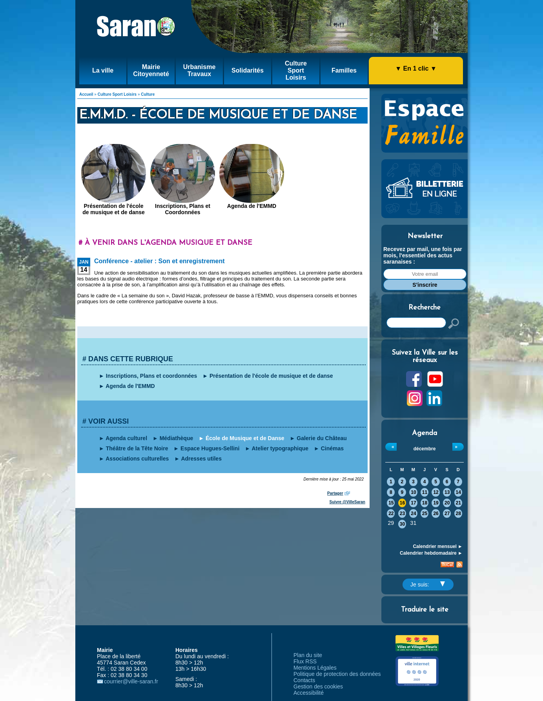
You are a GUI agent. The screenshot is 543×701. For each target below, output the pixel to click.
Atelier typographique (279, 448)
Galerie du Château (322, 438)
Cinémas (332, 448)
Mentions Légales (315, 668)
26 (435, 513)
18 (424, 503)
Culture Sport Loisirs (117, 94)
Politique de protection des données (337, 674)
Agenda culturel (126, 438)
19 (435, 503)
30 (402, 524)
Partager (335, 493)
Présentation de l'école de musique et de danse (113, 209)
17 (413, 503)
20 (447, 503)
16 (402, 503)
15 (391, 503)
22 (391, 513)
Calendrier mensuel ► (438, 546)
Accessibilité (308, 693)
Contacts (304, 680)
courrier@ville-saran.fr (131, 681)
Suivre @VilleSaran (347, 502)
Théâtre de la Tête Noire (137, 448)
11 (424, 492)
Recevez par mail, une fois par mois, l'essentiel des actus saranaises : (422, 255)
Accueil (86, 94)
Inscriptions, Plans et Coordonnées (182, 209)
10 (413, 492)
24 (413, 513)
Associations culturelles (137, 458)
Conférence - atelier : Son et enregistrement (159, 261)
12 (435, 492)
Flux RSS (305, 661)
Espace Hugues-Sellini (209, 448)
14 (458, 492)
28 (458, 513)
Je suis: (427, 584)
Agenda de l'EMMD (251, 206)
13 (447, 492)
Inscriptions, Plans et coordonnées (151, 376)
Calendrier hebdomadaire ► (431, 553)
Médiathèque (176, 438)
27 (447, 513)
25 (424, 513)
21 (458, 503)
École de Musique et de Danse (245, 438)
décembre (425, 449)
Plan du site (307, 655)
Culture (148, 94)
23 (402, 513)
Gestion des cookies (318, 686)
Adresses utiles (201, 458)
